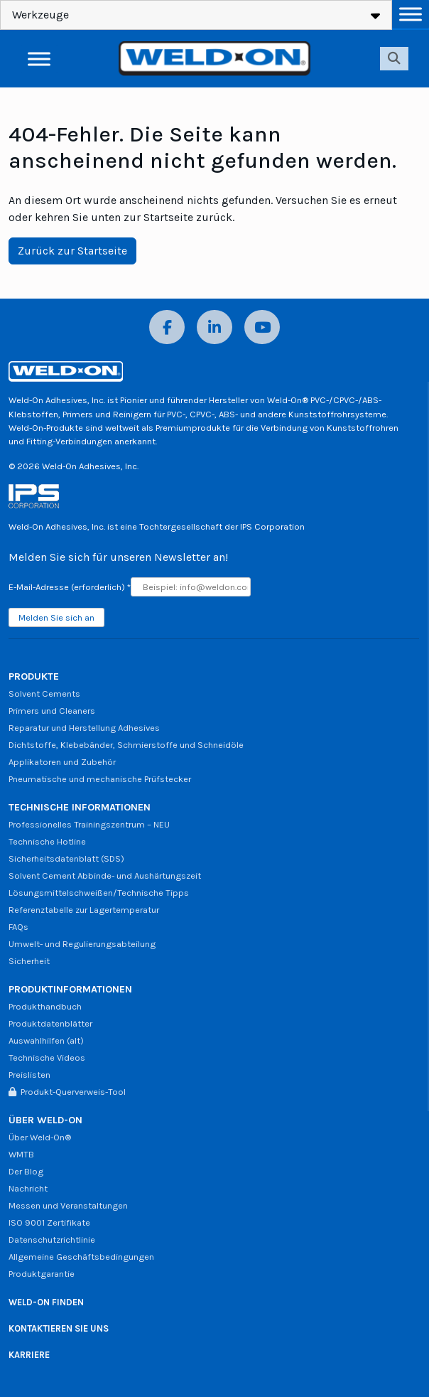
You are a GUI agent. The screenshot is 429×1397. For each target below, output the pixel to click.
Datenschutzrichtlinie (52, 1239)
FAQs (18, 926)
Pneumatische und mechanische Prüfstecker (100, 779)
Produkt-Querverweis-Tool (67, 1091)
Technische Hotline (47, 841)
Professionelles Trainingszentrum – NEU (89, 824)
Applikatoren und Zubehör (62, 761)
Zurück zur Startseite (72, 250)
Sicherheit (29, 961)
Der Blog (26, 1171)
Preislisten (29, 1074)
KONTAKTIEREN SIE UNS (59, 1328)
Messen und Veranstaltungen (68, 1205)
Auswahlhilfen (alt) (46, 1040)
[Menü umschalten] (410, 14)
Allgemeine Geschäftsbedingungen (81, 1256)
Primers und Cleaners (52, 710)
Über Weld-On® (40, 1137)
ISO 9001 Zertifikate (49, 1222)
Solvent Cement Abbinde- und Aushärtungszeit (105, 875)
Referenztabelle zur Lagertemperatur (84, 909)
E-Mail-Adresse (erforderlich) (70, 587)
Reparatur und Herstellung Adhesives (84, 727)
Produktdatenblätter (50, 1023)
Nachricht (28, 1188)
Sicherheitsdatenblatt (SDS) (66, 858)
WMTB (21, 1154)
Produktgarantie (42, 1273)
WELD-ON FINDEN (46, 1302)
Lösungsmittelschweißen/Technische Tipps (99, 892)
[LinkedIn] (214, 327)
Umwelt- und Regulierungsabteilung (82, 943)
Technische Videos (47, 1057)
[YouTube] (262, 327)
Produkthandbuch (45, 1006)
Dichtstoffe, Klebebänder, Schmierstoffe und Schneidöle (126, 744)
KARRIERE (29, 1354)
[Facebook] (167, 327)
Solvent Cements (44, 693)
